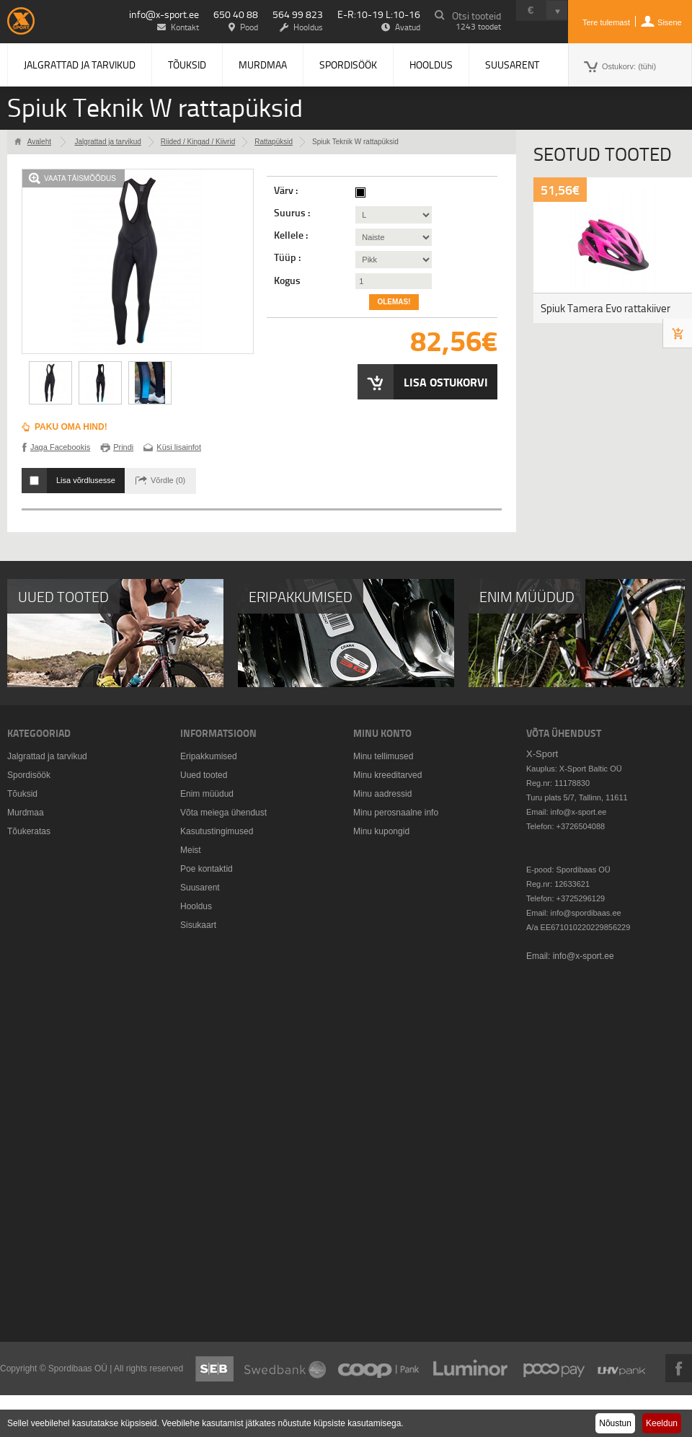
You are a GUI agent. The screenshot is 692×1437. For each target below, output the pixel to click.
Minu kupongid (381, 831)
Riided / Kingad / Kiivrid (198, 142)
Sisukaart (198, 925)
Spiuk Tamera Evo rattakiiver (605, 308)
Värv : (287, 190)
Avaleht (39, 142)
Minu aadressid (382, 794)
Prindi (123, 447)
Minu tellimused (383, 756)
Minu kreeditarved (387, 775)
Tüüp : (288, 257)
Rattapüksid (273, 142)
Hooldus (431, 64)
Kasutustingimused (216, 831)
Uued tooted (203, 775)
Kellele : (292, 235)
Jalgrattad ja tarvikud (80, 64)
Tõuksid (187, 64)
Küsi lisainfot (178, 447)
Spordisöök (348, 64)
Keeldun (662, 1423)
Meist (190, 850)
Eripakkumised (208, 756)
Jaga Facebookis (60, 447)
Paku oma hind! (71, 427)
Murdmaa (263, 64)
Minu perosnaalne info (395, 813)
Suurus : (293, 212)
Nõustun (615, 1423)
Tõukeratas (28, 831)
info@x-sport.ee (164, 14)
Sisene (669, 22)
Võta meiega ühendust (223, 813)
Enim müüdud (207, 794)
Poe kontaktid (206, 869)
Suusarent (512, 64)
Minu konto (382, 732)
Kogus (287, 280)
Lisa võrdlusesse (85, 480)
